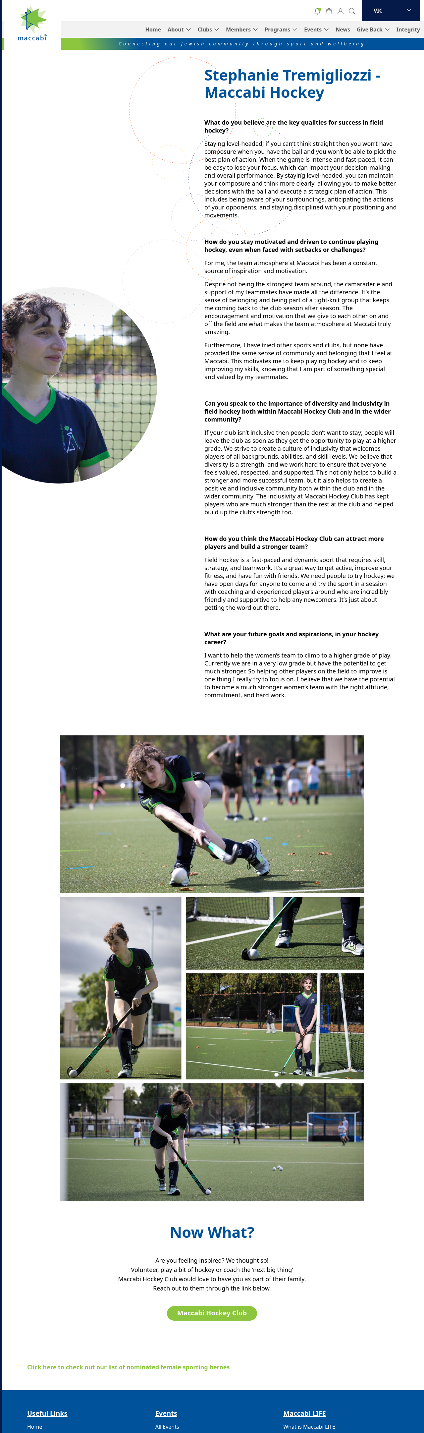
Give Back (370, 29)
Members (238, 29)
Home (153, 29)
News (343, 29)
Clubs (205, 29)
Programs (277, 29)
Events (313, 29)
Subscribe (286, 10)
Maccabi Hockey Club (212, 1312)
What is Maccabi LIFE (309, 1426)
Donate (190, 10)
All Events (167, 1426)
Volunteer (239, 10)
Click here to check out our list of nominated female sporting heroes (128, 1367)
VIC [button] (378, 10)
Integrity (408, 29)
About (176, 29)
